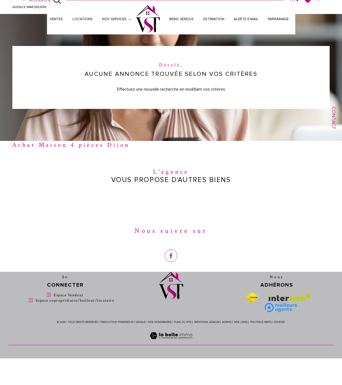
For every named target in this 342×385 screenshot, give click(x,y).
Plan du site (183, 322)
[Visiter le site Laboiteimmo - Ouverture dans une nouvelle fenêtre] (171, 342)
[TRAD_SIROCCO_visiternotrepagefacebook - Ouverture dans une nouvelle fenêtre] (171, 268)
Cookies (279, 322)
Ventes (56, 19)
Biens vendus (181, 19)
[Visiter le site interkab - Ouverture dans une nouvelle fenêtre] (290, 297)
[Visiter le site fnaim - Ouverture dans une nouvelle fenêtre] (252, 298)
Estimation (213, 19)
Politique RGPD (260, 322)
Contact (334, 118)
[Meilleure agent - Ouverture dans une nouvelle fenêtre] (281, 307)
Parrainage (278, 19)
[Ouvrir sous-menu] (130, 19)
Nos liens (240, 322)
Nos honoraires (159, 322)
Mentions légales (206, 322)
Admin (226, 322)
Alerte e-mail (246, 19)
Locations (82, 19)
